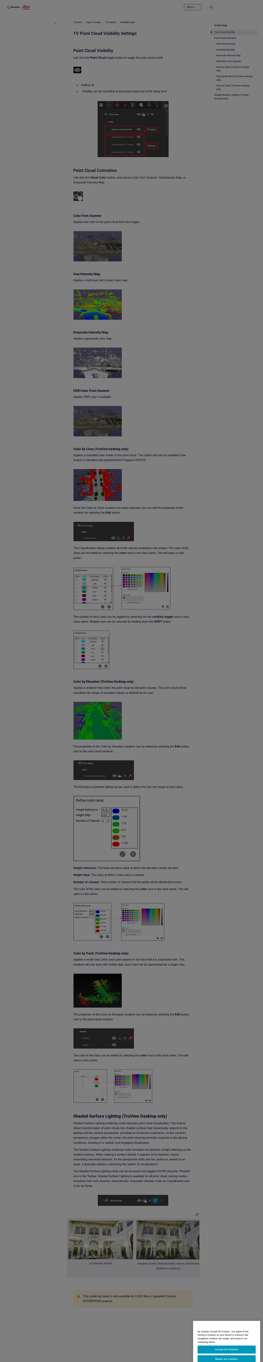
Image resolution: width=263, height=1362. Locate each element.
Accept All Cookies (226, 1357)
